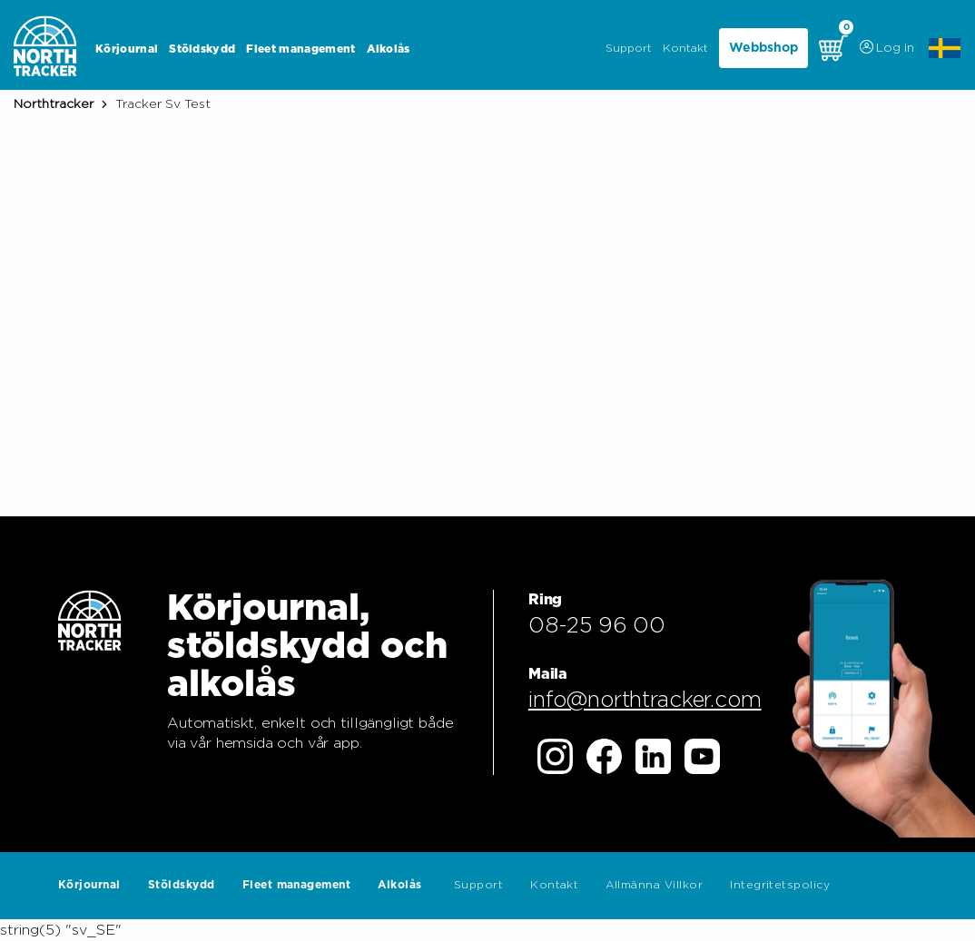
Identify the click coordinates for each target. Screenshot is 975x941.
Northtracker (54, 104)
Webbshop (763, 48)
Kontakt (685, 48)
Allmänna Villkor (654, 884)
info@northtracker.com (645, 700)
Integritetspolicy (780, 884)
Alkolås (388, 49)
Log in (885, 48)
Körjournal (126, 49)
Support (629, 48)
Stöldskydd (202, 49)
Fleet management (300, 49)
